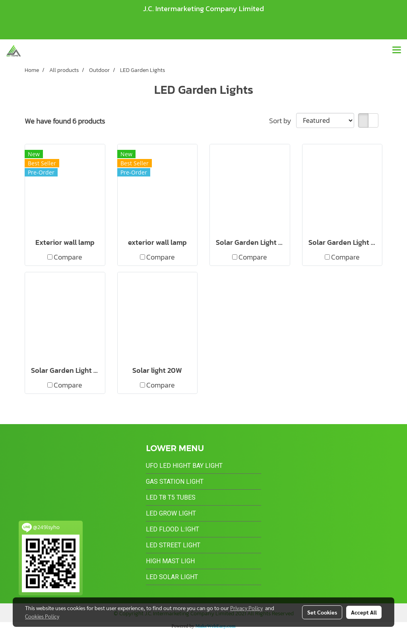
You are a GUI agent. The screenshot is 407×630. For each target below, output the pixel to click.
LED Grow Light (171, 513)
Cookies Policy (42, 616)
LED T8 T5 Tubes (171, 497)
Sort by (282, 120)
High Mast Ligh (170, 561)
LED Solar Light (172, 577)
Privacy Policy (246, 607)
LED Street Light (173, 545)
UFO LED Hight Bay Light (184, 465)
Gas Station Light (175, 481)
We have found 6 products (65, 121)
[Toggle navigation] (396, 50)
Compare (68, 257)
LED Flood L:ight (172, 529)
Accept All (364, 612)
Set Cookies (322, 612)
